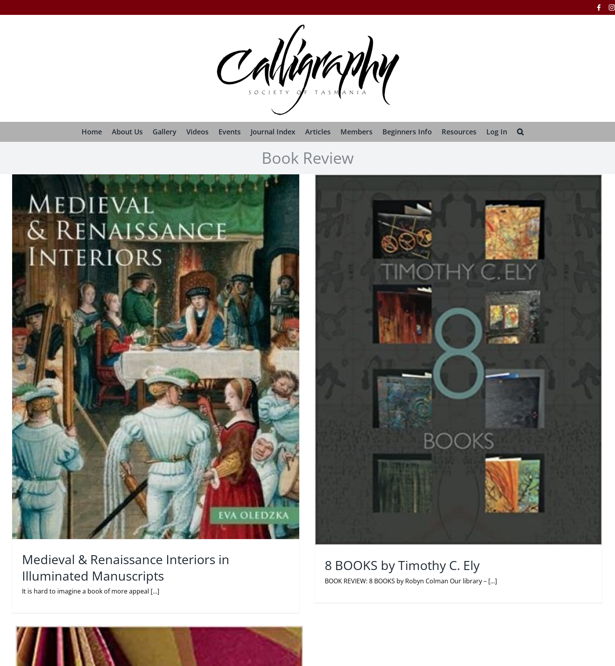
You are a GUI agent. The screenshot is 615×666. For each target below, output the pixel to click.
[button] (520, 131)
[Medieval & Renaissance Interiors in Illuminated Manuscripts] (155, 356)
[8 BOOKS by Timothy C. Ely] (434, 359)
